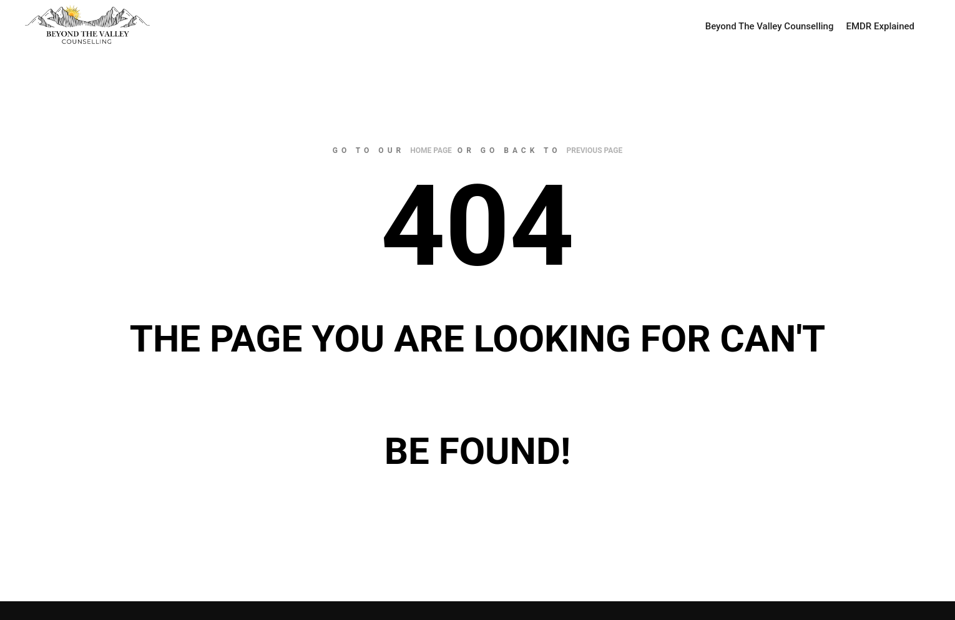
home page (431, 150)
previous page (595, 150)
